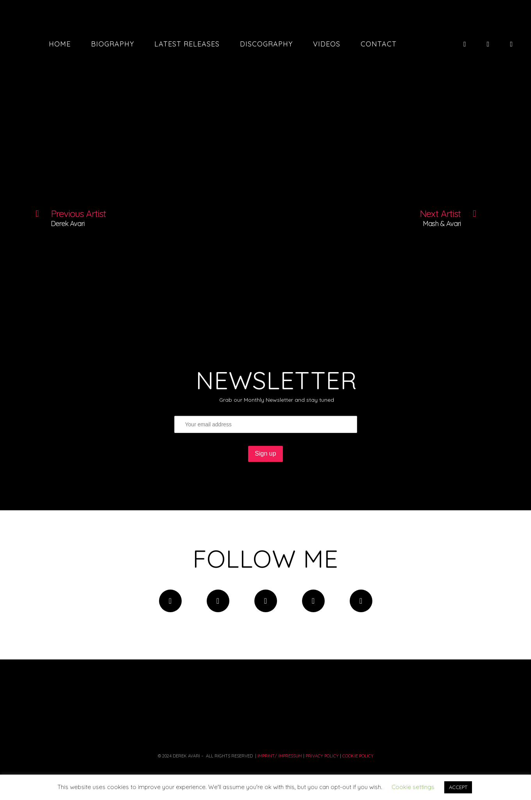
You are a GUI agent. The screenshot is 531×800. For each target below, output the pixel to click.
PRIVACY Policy (322, 756)
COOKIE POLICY (358, 756)
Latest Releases (187, 43)
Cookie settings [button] (413, 787)
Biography (112, 43)
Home (60, 43)
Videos (326, 43)
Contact (379, 43)
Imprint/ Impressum (279, 756)
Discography (266, 43)
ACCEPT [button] (458, 787)
